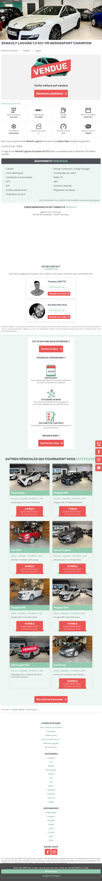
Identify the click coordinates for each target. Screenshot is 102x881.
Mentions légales (51, 743)
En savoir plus (51, 871)
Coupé (51, 801)
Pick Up (51, 797)
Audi (51, 828)
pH (56, 747)
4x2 (51, 781)
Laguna (38, 50)
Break (51, 773)
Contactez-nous (49, 443)
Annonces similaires (49, 93)
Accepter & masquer (51, 875)
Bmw (51, 840)
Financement (51, 735)
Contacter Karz (49, 349)
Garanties (51, 731)
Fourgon (51, 793)
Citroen (51, 832)
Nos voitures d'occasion (50, 699)
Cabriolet (51, 789)
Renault (26, 50)
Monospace (51, 769)
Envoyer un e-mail (57, 294)
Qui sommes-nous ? (51, 739)
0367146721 (55, 287)
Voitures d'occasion (9, 50)
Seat (51, 836)
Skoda (51, 824)
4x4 (51, 777)
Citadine (51, 758)
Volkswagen (51, 812)
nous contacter (93, 200)
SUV (51, 761)
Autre (51, 785)
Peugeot (51, 816)
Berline (51, 765)
